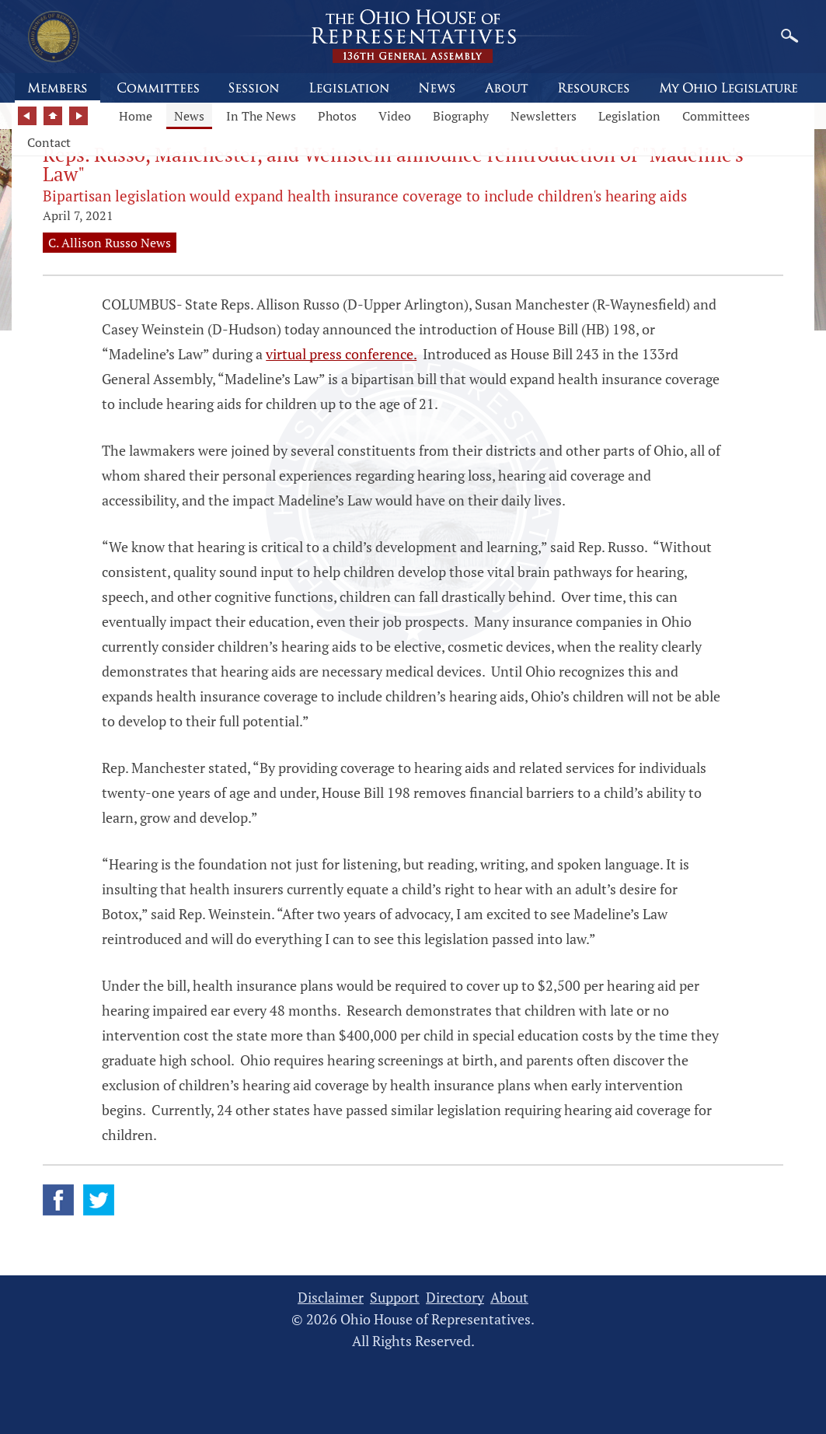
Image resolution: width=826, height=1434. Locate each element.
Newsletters (544, 115)
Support (395, 1297)
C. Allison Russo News (109, 242)
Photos (337, 115)
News (189, 115)
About (509, 1297)
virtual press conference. (341, 354)
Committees (716, 115)
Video (394, 115)
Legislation (629, 115)
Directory (455, 1297)
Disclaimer (331, 1297)
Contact (49, 142)
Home (135, 115)
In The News (261, 115)
